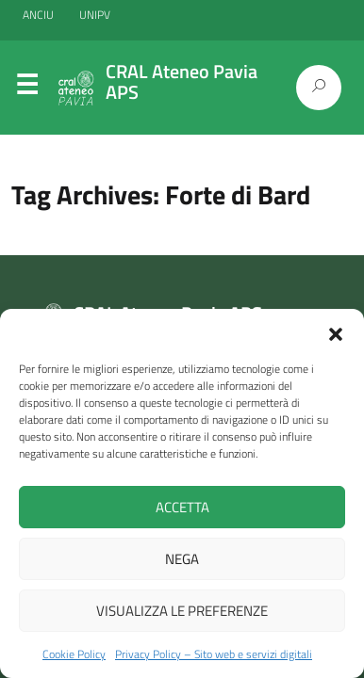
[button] (335, 332)
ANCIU (40, 15)
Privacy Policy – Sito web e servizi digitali (213, 654)
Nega (182, 559)
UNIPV (94, 15)
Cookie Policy (74, 654)
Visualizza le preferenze (182, 611)
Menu (26, 88)
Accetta (182, 507)
